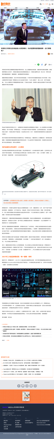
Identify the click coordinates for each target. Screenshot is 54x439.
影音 (38, 8)
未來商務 (6, 428)
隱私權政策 (18, 410)
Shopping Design (8, 424)
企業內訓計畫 (18, 426)
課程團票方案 (18, 424)
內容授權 (51, 0)
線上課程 (17, 422)
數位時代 (6, 420)
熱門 (5, 8)
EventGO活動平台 (29, 422)
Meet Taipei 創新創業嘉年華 (43, 420)
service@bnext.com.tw (10, 412)
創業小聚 (6, 426)
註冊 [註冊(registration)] (47, 4)
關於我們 (42, 0)
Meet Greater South (41, 422)
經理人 (5, 422)
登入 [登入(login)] (43, 4)
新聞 (16, 8)
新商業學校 (17, 420)
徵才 (14, 410)
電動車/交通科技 (11, 53)
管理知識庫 (27, 420)
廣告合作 (47, 0)
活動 (48, 8)
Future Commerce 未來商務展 (43, 424)
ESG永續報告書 (25, 410)
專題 (27, 8)
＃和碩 (7, 340)
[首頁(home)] (6, 4)
